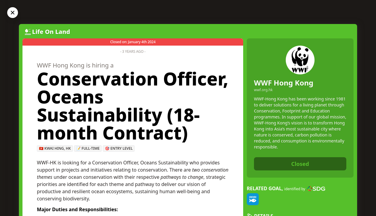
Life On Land (51, 32)
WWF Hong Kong (283, 83)
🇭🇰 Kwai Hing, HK (55, 148)
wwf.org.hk (263, 90)
